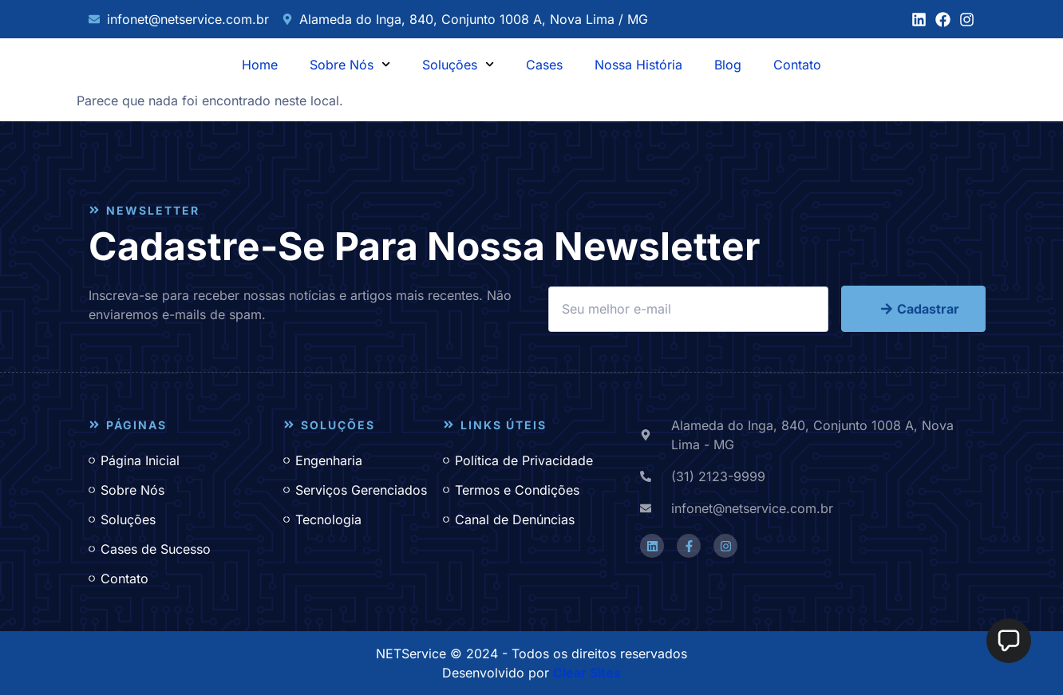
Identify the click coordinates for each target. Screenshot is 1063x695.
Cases (544, 65)
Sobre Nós (350, 64)
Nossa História (638, 65)
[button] (1008, 640)
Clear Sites (587, 673)
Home (260, 65)
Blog (727, 65)
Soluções (458, 64)
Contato (797, 65)
